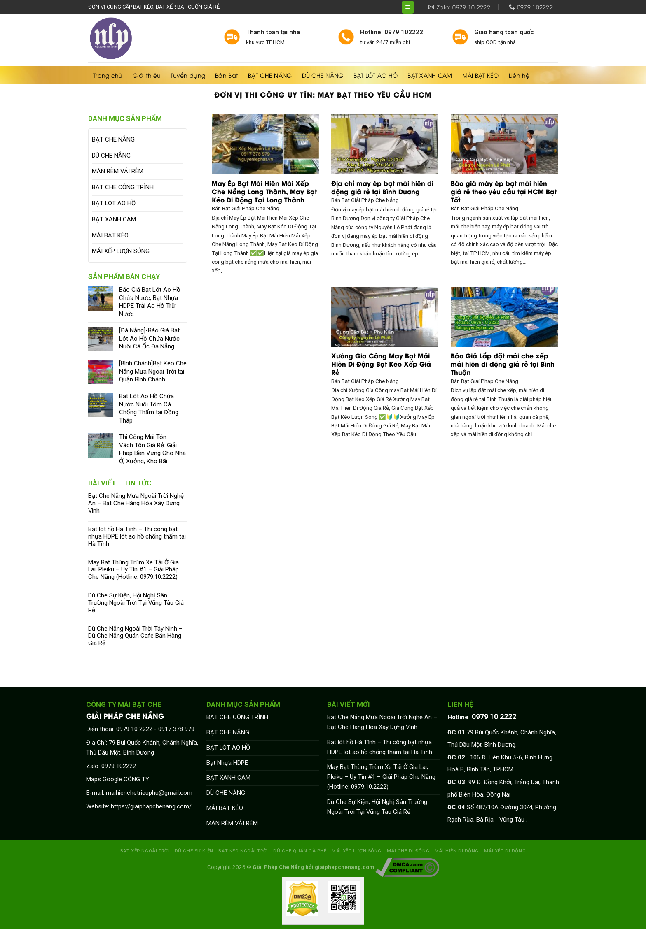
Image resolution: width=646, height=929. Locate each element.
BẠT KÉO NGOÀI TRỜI (243, 851)
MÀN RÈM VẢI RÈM (117, 171)
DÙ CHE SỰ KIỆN (194, 851)
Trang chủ (108, 75)
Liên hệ (519, 75)
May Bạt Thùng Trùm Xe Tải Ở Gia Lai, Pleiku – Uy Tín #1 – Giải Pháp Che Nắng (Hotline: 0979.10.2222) (133, 570)
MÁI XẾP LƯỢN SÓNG (121, 251)
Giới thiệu (147, 75)
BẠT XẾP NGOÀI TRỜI (144, 851)
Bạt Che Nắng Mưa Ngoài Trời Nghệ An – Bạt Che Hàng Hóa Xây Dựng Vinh (136, 503)
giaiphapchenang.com (344, 867)
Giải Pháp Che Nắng (278, 867)
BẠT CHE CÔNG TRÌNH (123, 187)
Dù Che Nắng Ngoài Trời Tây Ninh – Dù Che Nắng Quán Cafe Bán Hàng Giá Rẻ (135, 636)
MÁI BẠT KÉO (480, 75)
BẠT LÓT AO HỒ (375, 75)
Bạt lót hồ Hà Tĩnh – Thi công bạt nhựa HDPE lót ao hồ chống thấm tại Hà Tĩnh (137, 537)
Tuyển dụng (188, 75)
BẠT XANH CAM (429, 75)
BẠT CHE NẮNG (270, 75)
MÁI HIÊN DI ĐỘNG (457, 851)
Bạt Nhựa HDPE (227, 762)
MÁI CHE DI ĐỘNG (408, 851)
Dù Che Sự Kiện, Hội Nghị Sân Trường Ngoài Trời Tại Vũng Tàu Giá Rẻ (136, 603)
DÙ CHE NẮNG (323, 75)
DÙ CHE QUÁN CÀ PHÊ (299, 851)
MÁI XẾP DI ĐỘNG (505, 851)
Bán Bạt (226, 75)
